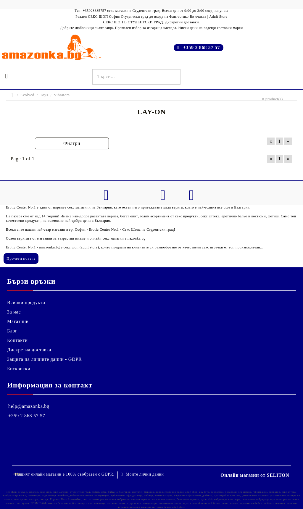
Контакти (17, 340)
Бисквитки (18, 368)
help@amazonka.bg (28, 406)
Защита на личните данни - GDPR (44, 359)
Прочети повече (21, 258)
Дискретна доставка (29, 349)
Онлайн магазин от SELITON (254, 475)
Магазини (18, 321)
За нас (14, 311)
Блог (12, 330)
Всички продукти (26, 302)
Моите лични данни (145, 474)
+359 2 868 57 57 (201, 47)
